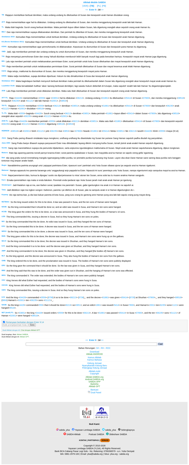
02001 (54, 101)
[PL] (99, 6)
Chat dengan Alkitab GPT (30, 330)
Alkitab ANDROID (94, 354)
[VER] (85, 6)
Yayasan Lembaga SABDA (86, 430)
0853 (63, 101)
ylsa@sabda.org (94, 454)
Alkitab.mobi (94, 371)
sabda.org (124, 454)
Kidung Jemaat (94, 363)
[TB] (92, 6)
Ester (92, 10)
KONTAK (82, 440)
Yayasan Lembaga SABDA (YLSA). (84, 448)
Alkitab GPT (24, 337)
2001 (152, 305)
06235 (16, 101)
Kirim (32, 325)
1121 (175, 305)
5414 (116, 305)
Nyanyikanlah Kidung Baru (94, 365)
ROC (108, 348)
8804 (4, 300)
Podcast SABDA (94, 434)
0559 (42, 98)
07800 (146, 98)
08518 (181, 98)
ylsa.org (113, 454)
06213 (80, 98)
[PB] (104, 6)
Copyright (94, 373)
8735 (132, 297)
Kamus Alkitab (94, 357)
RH (102, 348)
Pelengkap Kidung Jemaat (94, 368)
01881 (105, 98)
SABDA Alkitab (71, 434)
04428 (18, 98)
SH (97, 348)
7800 (131, 305)
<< (87, 10)
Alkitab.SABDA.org (94, 377)
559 (41, 305)
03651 (55, 98)
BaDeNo (94, 384)
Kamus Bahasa (94, 360)
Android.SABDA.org (94, 379)
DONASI (105, 440)
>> (102, 10)
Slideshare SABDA (116, 434)
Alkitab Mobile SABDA (94, 2)
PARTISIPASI (93, 440)
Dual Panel (94, 392)
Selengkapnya (126, 430)
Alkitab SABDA (22, 334)
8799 (50, 297)
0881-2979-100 (72, 454)
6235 (162, 305)
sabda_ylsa (63, 430)
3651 (78, 305)
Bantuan (94, 390)
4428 (22, 305)
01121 (30, 101)
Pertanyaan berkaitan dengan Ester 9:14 (25, 322)
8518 (12, 308)
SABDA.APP (94, 381)
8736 (81, 297)
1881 (98, 305)
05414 (128, 98)
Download (94, 352)
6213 (68, 305)
